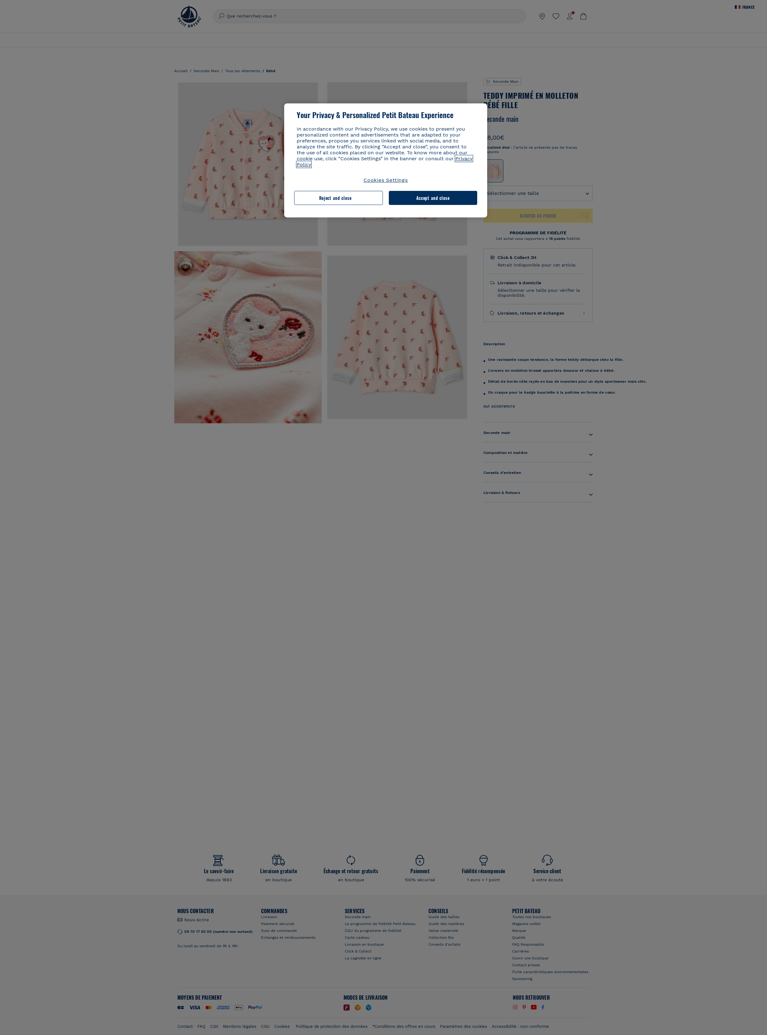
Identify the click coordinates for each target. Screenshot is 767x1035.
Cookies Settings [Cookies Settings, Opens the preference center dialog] (386, 180)
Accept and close (433, 198)
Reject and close (335, 198)
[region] (385, 160)
